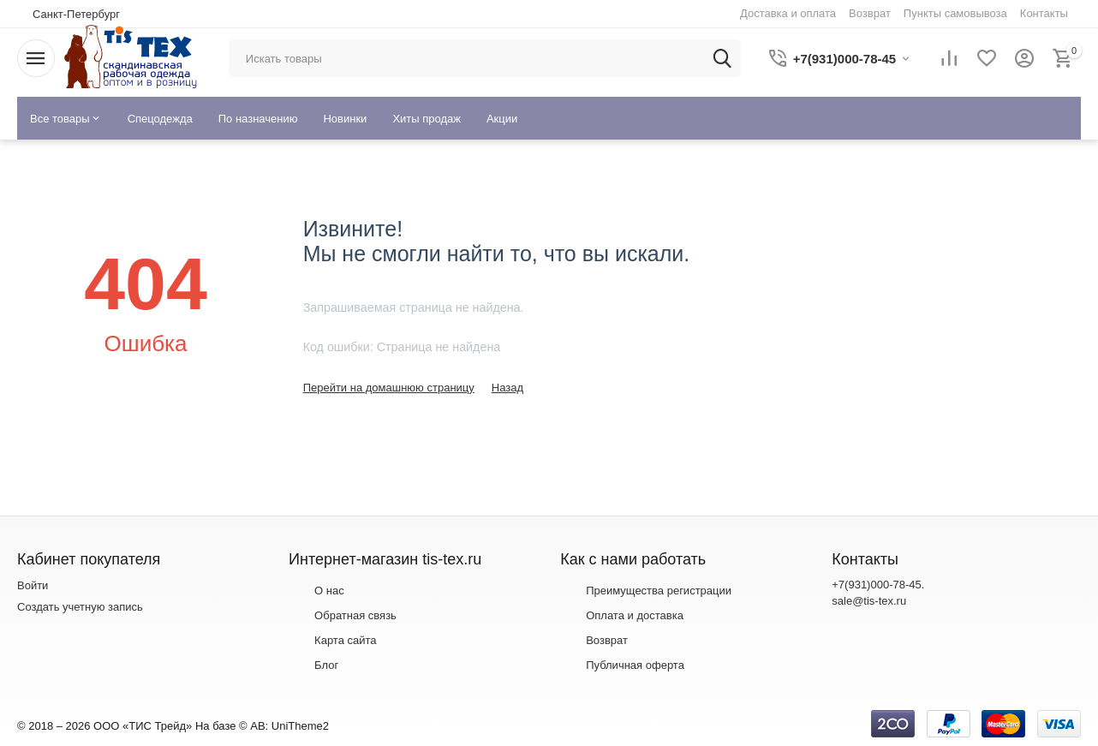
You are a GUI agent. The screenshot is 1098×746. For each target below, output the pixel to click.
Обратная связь (355, 615)
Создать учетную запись (80, 606)
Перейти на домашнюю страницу (388, 387)
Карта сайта (345, 640)
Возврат (607, 640)
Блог (326, 665)
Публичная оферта (635, 665)
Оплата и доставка (634, 615)
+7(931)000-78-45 (876, 584)
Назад (507, 387)
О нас (329, 590)
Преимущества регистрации (658, 590)
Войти (32, 585)
